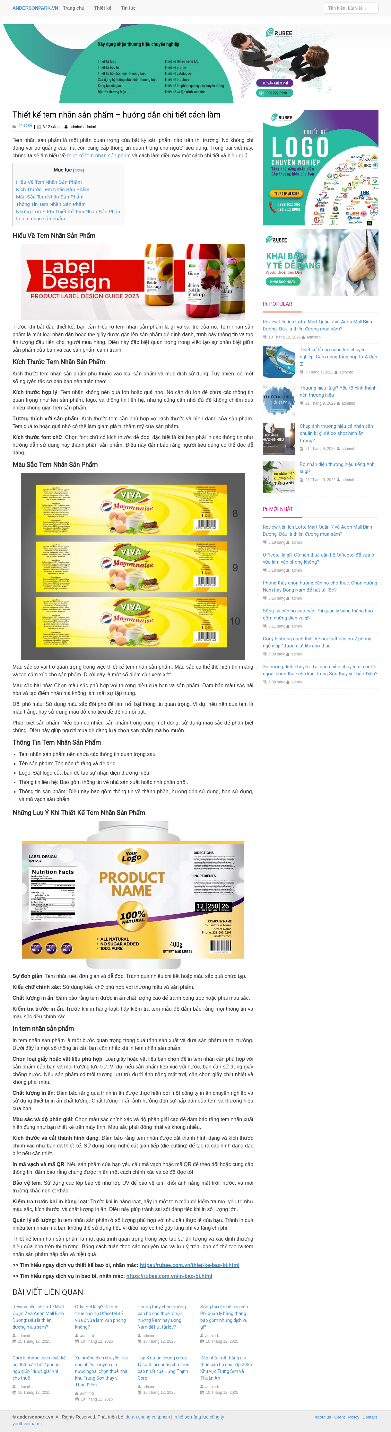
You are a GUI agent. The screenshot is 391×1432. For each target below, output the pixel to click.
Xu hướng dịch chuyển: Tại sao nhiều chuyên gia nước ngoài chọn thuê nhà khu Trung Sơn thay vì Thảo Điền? (101, 1371)
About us (323, 1417)
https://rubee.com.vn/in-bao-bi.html (169, 1276)
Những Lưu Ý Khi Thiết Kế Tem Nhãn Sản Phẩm (69, 211)
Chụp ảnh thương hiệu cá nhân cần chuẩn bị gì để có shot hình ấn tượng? (336, 433)
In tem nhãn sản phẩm (40, 218)
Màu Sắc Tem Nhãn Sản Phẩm (49, 196)
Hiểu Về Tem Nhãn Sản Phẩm (49, 182)
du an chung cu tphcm (148, 1416)
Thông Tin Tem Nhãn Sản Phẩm (51, 204)
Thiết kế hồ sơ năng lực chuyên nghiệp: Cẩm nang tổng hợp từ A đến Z (338, 357)
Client (339, 1417)
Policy (354, 1417)
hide (78, 170)
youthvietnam (26, 1423)
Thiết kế (102, 8)
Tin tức (128, 8)
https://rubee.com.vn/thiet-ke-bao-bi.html (189, 1265)
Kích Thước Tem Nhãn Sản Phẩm (52, 189)
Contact (369, 1417)
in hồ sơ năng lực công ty (199, 1416)
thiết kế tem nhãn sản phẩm (99, 155)
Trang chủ (73, 8)
